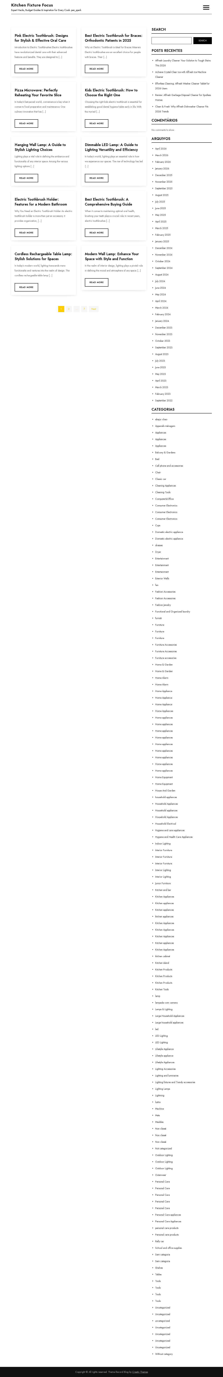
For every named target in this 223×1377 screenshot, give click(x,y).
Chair (158, 472)
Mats (157, 1115)
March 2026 (161, 155)
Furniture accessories (165, 658)
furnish (158, 618)
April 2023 (160, 380)
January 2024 (162, 321)
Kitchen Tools (162, 989)
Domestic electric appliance (169, 532)
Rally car (159, 1241)
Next (93, 309)
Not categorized (163, 1148)
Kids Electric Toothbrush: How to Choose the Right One (111, 93)
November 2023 (163, 334)
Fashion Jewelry (163, 605)
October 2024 (162, 261)
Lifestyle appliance (164, 1055)
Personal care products (167, 1234)
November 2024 (163, 254)
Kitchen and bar (163, 890)
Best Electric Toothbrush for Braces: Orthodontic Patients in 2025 (114, 38)
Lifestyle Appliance (164, 1049)
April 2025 (160, 221)
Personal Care (162, 1181)
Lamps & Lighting (163, 1009)
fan (156, 585)
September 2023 (163, 347)
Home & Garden (164, 664)
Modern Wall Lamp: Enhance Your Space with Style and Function (112, 256)
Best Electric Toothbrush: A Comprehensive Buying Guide (108, 202)
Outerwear (160, 1175)
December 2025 (163, 175)
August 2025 (161, 195)
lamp (157, 996)
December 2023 (163, 327)
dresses (159, 545)
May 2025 (160, 215)
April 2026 (161, 148)
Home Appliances (164, 711)
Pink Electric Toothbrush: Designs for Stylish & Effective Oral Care (41, 38)
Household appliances (166, 810)
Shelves (159, 1268)
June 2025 (160, 208)
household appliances (166, 797)
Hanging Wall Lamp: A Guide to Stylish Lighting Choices (40, 147)
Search (159, 29)
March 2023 (161, 387)
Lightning (159, 1095)
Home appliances (164, 717)
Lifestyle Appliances (164, 1062)
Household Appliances (166, 804)
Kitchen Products (163, 969)
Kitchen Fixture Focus (32, 5)
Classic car (160, 479)
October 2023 (162, 341)
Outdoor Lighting (164, 1155)
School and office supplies (168, 1248)
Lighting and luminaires (166, 1075)
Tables (158, 1274)
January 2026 (162, 168)
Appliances (160, 432)
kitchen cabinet (162, 956)
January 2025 (162, 241)
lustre (157, 1102)
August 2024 (161, 274)
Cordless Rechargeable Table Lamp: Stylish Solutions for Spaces (43, 256)
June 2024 (160, 288)
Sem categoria (162, 1254)
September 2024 (163, 268)
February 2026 (163, 162)
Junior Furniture (163, 883)
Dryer (158, 552)
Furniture (159, 625)
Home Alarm (161, 678)
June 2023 (160, 367)
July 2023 (160, 360)
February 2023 (163, 394)
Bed (157, 459)
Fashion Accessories (165, 591)
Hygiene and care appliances (169, 830)
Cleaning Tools (162, 492)
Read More (26, 68)
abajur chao (161, 419)
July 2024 (160, 281)
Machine (159, 1108)
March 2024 (161, 307)
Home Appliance (163, 691)
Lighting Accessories (165, 1069)
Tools (158, 1281)
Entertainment (162, 558)
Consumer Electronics (166, 505)
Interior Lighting (163, 870)
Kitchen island (162, 963)
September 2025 (163, 188)
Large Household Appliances (169, 1016)
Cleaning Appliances (165, 485)
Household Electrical (165, 823)
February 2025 (163, 235)
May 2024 (160, 294)
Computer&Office (164, 499)
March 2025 (161, 228)
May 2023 (160, 374)
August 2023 (161, 354)
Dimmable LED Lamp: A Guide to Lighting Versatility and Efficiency (111, 147)
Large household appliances (169, 1022)
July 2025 (160, 201)
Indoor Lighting (163, 843)
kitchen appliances (164, 916)
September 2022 (163, 400)
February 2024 (163, 314)
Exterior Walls (162, 578)
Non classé (160, 1128)
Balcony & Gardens (165, 452)
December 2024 (163, 248)
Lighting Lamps (162, 1089)
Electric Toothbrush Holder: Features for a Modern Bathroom (41, 202)
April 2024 (160, 301)
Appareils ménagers (165, 426)
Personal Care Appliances (168, 1221)
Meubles (159, 1122)
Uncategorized (162, 1307)
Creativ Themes (140, 1372)
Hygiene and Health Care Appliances (174, 837)
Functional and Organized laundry (172, 611)
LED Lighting (161, 1036)
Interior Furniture (163, 850)
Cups (157, 525)
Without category (164, 1354)
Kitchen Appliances (164, 896)
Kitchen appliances (164, 903)
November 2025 (163, 182)
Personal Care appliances (168, 1215)
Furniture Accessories (166, 644)
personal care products (166, 1228)
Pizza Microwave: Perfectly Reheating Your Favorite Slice (38, 93)
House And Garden (165, 790)
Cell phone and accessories (169, 465)
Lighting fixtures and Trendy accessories (175, 1082)
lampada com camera (166, 1002)
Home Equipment (164, 777)
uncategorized (162, 1321)
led (156, 1029)
